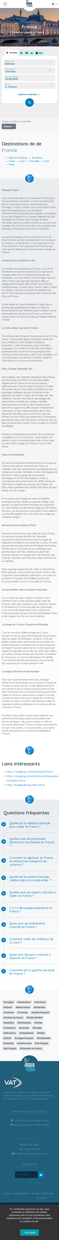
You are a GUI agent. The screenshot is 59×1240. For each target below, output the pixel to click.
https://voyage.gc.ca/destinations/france (29, 771)
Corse (12, 161)
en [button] (54, 4)
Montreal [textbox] (9, 64)
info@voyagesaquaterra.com (29, 1153)
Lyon (22, 161)
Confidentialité (20, 1193)
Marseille (34, 161)
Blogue (7, 1193)
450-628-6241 (29, 1144)
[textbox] (11, 71)
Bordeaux (37, 157)
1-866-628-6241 (29, 1149)
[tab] (12, 53)
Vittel (11, 164)
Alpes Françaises (18, 157)
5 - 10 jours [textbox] (11, 87)
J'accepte (29, 1232)
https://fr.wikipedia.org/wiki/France (25, 785)
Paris (46, 161)
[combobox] (28, 64)
